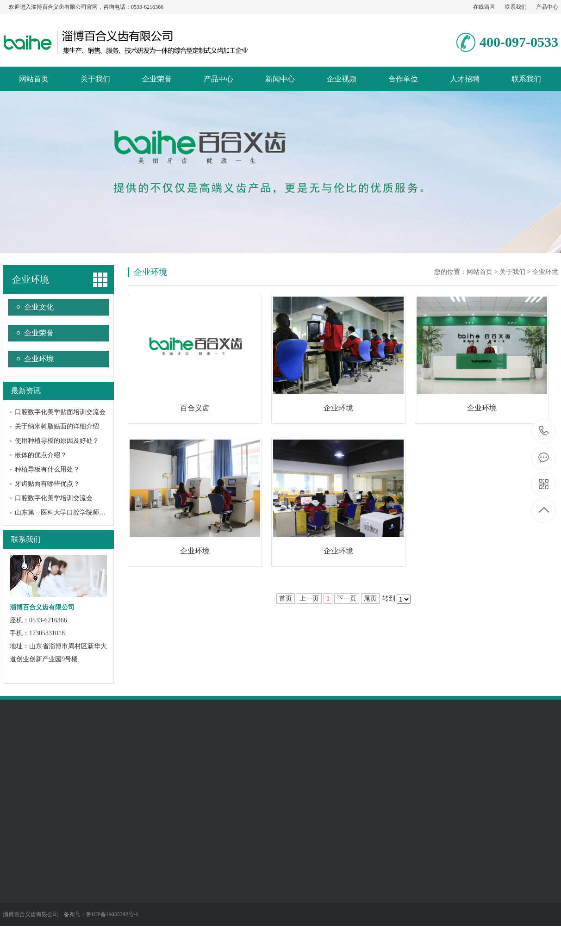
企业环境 (30, 279)
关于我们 (95, 79)
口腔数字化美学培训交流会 (54, 498)
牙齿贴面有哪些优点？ (47, 483)
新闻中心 (280, 79)
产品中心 (547, 7)
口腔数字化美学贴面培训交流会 (60, 412)
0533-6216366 (544, 431)
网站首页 (34, 79)
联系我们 (516, 7)
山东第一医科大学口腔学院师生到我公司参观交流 (86, 512)
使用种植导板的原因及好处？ (57, 440)
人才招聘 (465, 79)
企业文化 (39, 307)
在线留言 (484, 7)
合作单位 (403, 79)
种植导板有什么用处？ (47, 469)
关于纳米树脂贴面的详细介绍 (57, 426)
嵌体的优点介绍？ (41, 455)
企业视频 (341, 79)
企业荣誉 (157, 79)
